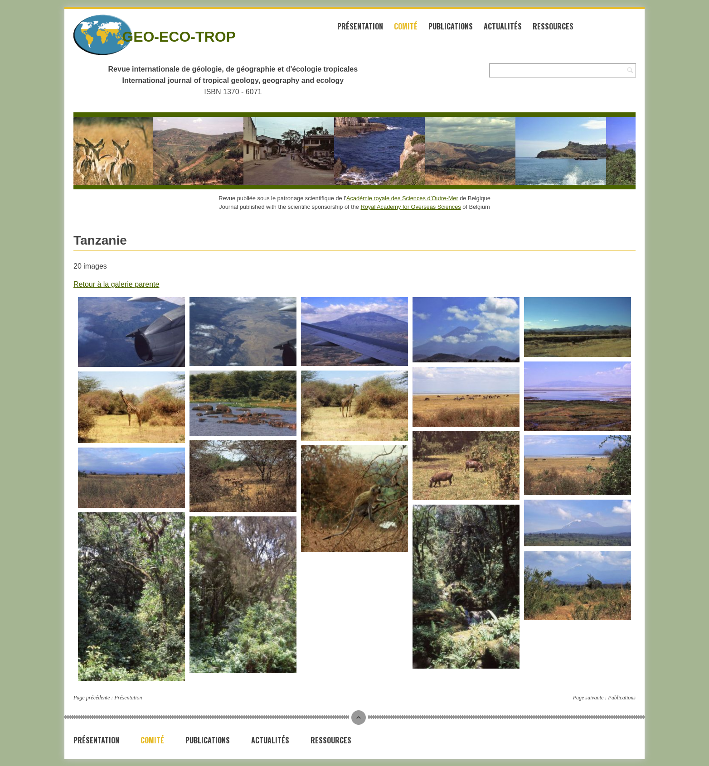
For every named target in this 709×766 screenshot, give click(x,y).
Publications (450, 26)
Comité (406, 26)
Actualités (503, 26)
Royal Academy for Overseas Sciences (411, 206)
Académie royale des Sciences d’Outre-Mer (402, 198)
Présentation (360, 26)
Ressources (553, 26)
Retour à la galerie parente (116, 284)
